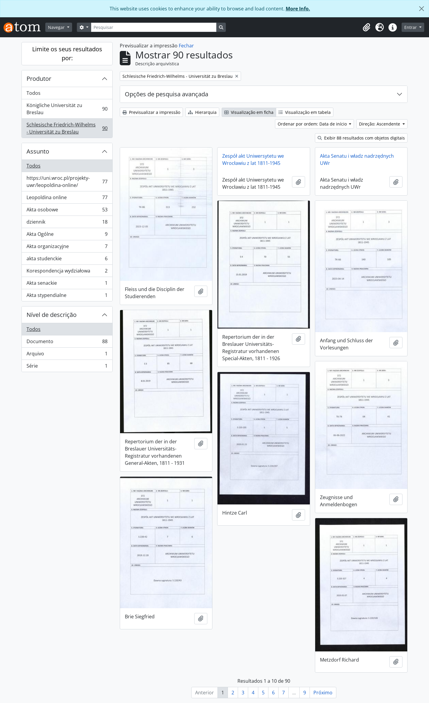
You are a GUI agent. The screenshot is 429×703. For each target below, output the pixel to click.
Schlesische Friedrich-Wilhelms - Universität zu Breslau (67, 128)
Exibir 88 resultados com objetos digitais (361, 138)
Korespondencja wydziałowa (67, 272)
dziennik (67, 223)
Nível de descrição (52, 315)
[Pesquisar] (154, 27)
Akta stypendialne (67, 296)
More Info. (298, 8)
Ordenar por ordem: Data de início (313, 124)
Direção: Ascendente (380, 124)
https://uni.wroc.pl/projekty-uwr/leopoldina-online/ (67, 181)
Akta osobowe (67, 211)
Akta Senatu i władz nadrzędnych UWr (357, 159)
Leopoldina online (67, 199)
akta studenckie (67, 260)
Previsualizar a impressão (151, 112)
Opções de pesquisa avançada (166, 94)
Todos (34, 93)
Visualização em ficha (248, 112)
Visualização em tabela (305, 112)
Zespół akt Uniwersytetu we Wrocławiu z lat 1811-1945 (253, 159)
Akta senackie (67, 284)
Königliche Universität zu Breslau (67, 109)
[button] (366, 27)
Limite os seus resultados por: (67, 53)
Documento (67, 343)
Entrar (411, 27)
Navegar (57, 27)
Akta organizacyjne (67, 248)
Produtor (39, 79)
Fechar (186, 45)
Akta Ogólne (67, 235)
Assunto (38, 151)
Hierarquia (202, 112)
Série (67, 367)
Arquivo (67, 355)
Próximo (322, 692)
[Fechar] (421, 8)
